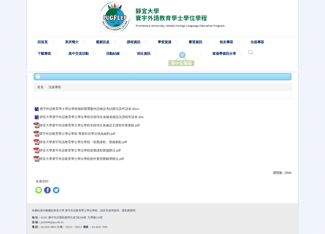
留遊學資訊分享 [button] (224, 53)
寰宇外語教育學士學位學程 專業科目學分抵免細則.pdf (74, 133)
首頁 (40, 87)
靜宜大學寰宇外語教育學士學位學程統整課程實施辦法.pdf (77, 150)
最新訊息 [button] (102, 42)
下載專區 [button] (44, 53)
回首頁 (42, 42)
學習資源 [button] (164, 42)
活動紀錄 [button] (113, 53)
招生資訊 (144, 53)
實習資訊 (195, 42)
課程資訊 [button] (133, 42)
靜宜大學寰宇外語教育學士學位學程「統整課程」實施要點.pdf (80, 142)
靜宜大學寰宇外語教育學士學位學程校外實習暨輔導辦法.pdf (79, 159)
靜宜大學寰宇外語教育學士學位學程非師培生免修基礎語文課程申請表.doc (89, 117)
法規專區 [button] (257, 42)
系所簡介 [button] (72, 42)
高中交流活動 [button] (78, 53)
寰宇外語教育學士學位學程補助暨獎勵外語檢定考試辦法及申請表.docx (86, 109)
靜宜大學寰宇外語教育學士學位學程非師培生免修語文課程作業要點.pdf (86, 125)
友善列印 (42, 181)
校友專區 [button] (226, 42)
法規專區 (55, 87)
